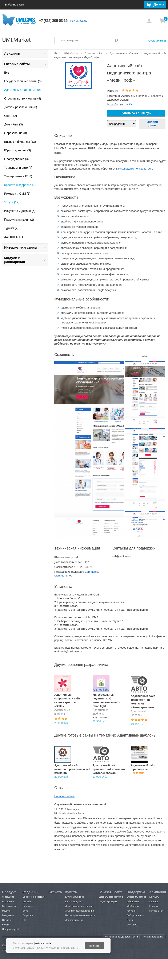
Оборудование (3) (16, 159)
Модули (6, 910)
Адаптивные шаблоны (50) (22, 90)
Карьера (153, 901)
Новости (153, 906)
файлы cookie (42, 943)
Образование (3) (15, 133)
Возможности (9, 906)
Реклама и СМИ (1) (17, 193)
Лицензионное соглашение (79, 906)
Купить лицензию (74, 897)
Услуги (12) (11, 202)
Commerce (91, 571)
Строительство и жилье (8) (22, 98)
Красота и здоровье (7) (20, 185)
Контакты (154, 897)
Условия (131, 910)
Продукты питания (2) (19, 219)
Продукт (9, 892)
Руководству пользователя (135, 168)
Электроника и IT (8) (18, 176)
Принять (94, 945)
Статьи (130, 920)
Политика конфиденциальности (121, 936)
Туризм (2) (11, 228)
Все (6, 72)
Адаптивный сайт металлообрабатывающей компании (72, 769)
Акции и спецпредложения (79, 910)
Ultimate (59, 575)
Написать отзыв (64, 796)
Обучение (132, 924)
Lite (24, 920)
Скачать (55, 892)
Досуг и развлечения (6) (20, 107)
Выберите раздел (19, 5)
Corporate (28, 915)
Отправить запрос (136, 897)
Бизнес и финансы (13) (20, 141)
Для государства (74, 920)
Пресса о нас (156, 910)
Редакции (31, 892)
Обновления (133, 901)
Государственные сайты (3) (22, 81)
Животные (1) (13, 236)
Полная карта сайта (152, 936)
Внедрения (8, 915)
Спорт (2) (10, 115)
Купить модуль (73, 901)
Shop (69, 575)
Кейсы (5, 924)
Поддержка (136, 892)
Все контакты (78, 21)
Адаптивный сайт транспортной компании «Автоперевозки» (109, 769)
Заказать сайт (110, 892)
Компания (157, 892)
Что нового (8, 901)
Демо (158, 4)
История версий (10, 929)
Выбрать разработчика (111, 897)
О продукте (8, 897)
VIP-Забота (133, 906)
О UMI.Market (157, 40)
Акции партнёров (108, 901)
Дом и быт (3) (13, 124)
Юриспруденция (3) (17, 150)
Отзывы (6, 920)
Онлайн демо (152, 123)
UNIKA (128, 104)
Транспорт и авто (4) (18, 167)
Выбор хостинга (135, 915)
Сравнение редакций (34, 897)
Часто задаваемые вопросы (80, 915)
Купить (71, 892)
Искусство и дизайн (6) (19, 211)
